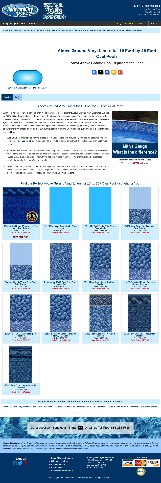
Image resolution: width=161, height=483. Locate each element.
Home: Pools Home (11, 30)
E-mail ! (76, 427)
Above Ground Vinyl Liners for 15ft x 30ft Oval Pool (133, 407)
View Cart (129, 23)
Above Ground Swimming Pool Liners (64, 30)
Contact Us (56, 468)
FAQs (17, 97)
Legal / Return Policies (62, 458)
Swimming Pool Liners (33, 30)
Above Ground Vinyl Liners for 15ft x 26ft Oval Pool (27, 407)
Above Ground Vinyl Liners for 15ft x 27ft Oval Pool (80, 407)
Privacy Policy (58, 464)
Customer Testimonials (62, 471)
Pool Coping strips (25, 141)
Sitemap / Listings (59, 461)
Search (155, 23)
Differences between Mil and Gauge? (135, 136)
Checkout (142, 23)
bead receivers (64, 157)
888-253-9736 (152, 6)
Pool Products (35, 23)
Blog (119, 23)
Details (7, 97)
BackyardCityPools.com (13, 23)
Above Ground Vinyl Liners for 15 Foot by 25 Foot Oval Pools (113, 30)
